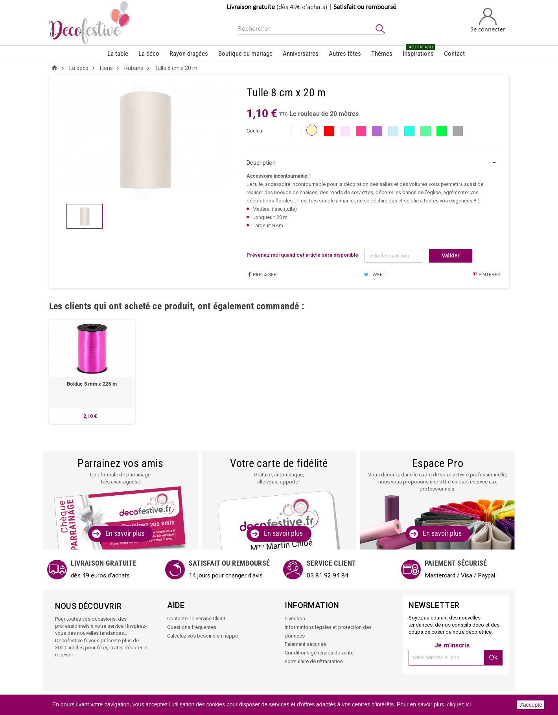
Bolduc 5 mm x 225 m (92, 384)
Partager (262, 275)
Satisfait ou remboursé (364, 7)
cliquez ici (459, 704)
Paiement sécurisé (305, 644)
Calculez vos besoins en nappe (202, 635)
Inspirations (419, 51)
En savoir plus (124, 533)
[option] (92, 372)
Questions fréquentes (191, 627)
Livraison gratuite (251, 7)
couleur (255, 131)
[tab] (375, 163)
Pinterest (487, 275)
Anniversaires (301, 53)
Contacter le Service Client (196, 619)
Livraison (295, 619)
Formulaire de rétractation (314, 660)
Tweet (374, 275)
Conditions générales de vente (319, 652)
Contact (454, 53)
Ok (493, 658)
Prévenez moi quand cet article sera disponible (302, 255)
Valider (451, 255)
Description (261, 162)
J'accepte (530, 705)
